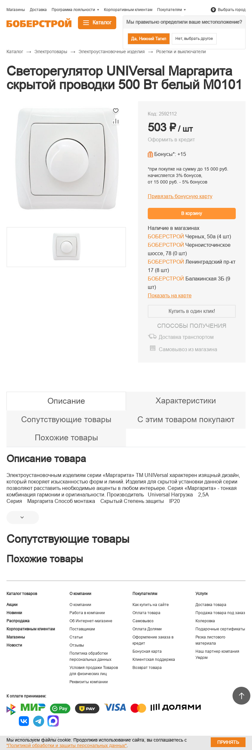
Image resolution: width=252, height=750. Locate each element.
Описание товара (46, 458)
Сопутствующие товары (66, 419)
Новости (14, 645)
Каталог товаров (21, 593)
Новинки (14, 613)
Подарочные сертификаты (220, 629)
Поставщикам (82, 629)
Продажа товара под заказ (220, 613)
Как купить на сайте (150, 604)
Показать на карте (170, 295)
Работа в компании (87, 613)
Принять (228, 742)
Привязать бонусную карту (180, 196)
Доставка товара (210, 604)
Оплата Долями (147, 629)
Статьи (76, 637)
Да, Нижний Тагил (148, 38)
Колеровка (205, 621)
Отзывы (76, 645)
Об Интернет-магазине (90, 621)
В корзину (191, 213)
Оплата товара (146, 613)
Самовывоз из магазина (188, 349)
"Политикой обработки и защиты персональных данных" (66, 745)
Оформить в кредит (171, 139)
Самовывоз (143, 621)
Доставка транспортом (186, 337)
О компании (80, 604)
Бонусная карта (147, 651)
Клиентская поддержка (153, 659)
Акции (12, 604)
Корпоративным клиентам (30, 629)
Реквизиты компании (88, 682)
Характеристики (186, 400)
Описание (66, 400)
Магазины (15, 637)
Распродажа (18, 621)
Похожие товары (66, 437)
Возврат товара (147, 667)
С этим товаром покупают (185, 419)
